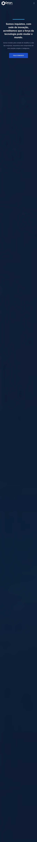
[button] (34, 3)
